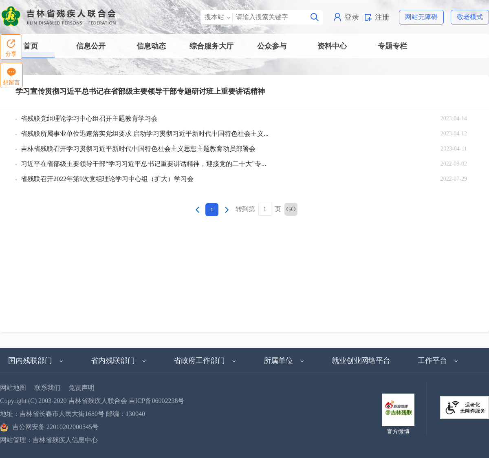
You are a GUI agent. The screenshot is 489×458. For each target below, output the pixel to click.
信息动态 (151, 46)
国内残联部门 (36, 360)
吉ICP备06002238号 (157, 400)
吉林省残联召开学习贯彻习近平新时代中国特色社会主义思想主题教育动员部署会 (138, 148)
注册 (382, 17)
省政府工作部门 (205, 360)
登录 (351, 17)
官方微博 (398, 432)
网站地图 (13, 387)
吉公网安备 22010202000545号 (49, 426)
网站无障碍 (421, 16)
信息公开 (91, 46)
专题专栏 (392, 46)
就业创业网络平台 (361, 360)
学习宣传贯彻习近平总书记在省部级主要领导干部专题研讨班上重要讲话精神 (140, 91)
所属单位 (284, 360)
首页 (30, 46)
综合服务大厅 (211, 46)
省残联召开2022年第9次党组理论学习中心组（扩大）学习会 (107, 178)
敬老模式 (470, 16)
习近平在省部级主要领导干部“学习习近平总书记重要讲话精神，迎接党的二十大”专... (143, 163)
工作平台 (438, 360)
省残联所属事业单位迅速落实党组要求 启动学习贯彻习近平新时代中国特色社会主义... (145, 133)
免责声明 (81, 387)
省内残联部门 (118, 360)
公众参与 (271, 46)
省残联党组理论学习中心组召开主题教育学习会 (89, 118)
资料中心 (332, 46)
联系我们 (47, 387)
